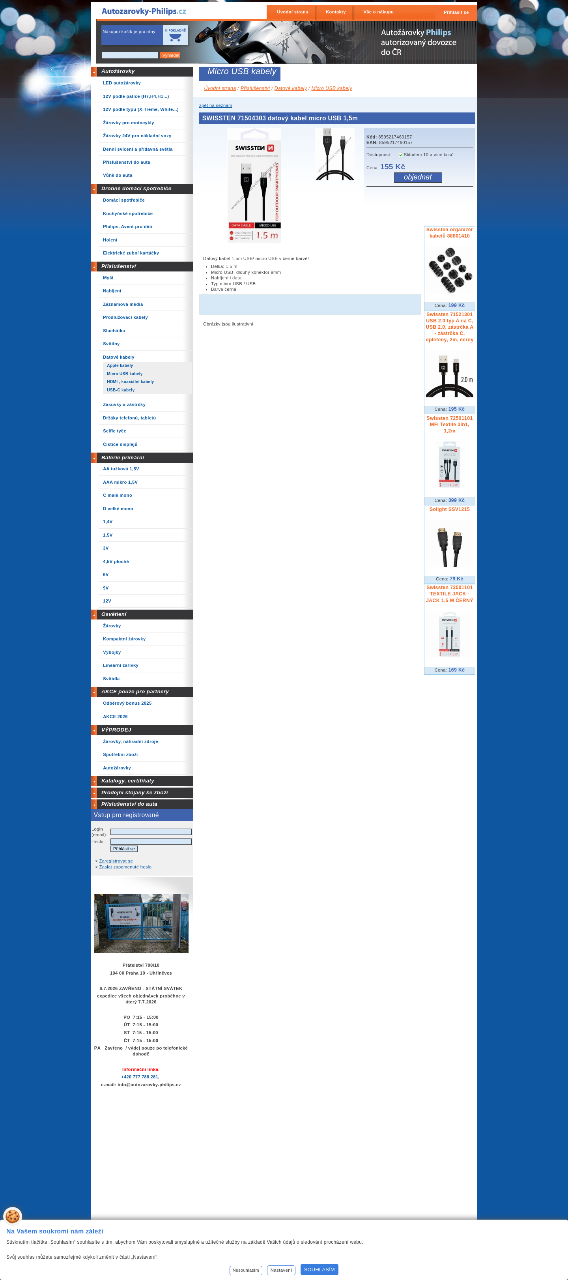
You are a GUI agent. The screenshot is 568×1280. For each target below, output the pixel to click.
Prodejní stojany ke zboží (134, 792)
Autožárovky (118, 71)
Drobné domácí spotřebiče (136, 188)
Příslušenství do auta (129, 804)
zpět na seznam (215, 105)
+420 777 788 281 (139, 1076)
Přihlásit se (456, 12)
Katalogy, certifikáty (127, 781)
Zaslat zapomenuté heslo (125, 867)
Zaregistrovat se (116, 861)
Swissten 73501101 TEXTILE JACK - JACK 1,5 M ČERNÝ (449, 594)
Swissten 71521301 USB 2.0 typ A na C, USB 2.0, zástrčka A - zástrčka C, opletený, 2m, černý (449, 327)
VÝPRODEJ (116, 730)
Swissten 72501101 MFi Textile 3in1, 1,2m (449, 424)
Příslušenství (118, 266)
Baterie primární (122, 457)
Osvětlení (114, 614)
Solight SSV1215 (450, 509)
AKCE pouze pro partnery (135, 691)
